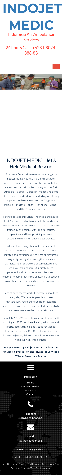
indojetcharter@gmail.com (30, 449)
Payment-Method (30, 386)
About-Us (30, 390)
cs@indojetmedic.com (30, 440)
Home (30, 382)
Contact (30, 394)
